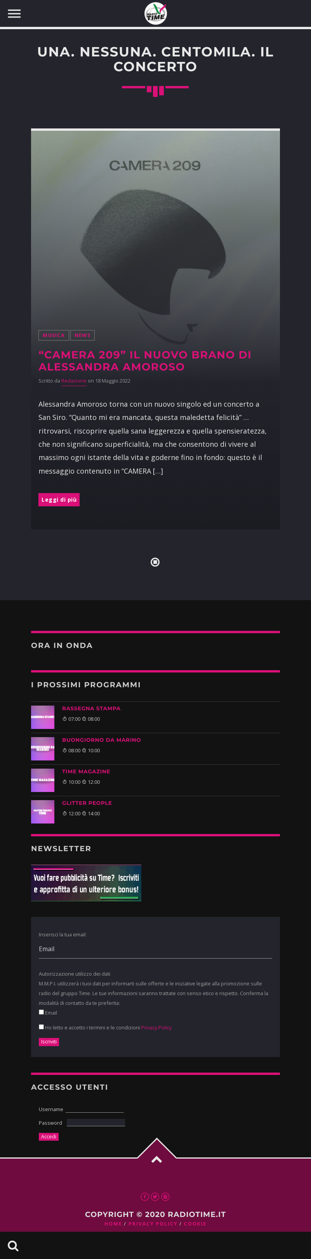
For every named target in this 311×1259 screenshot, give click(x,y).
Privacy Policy (156, 1027)
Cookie (195, 1223)
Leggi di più (59, 499)
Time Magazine (86, 772)
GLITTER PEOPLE (87, 803)
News (82, 335)
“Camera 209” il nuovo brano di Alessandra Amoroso (145, 360)
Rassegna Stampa (91, 709)
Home (113, 1223)
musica (54, 335)
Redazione (74, 381)
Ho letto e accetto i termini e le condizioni (105, 1027)
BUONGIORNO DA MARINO (101, 740)
